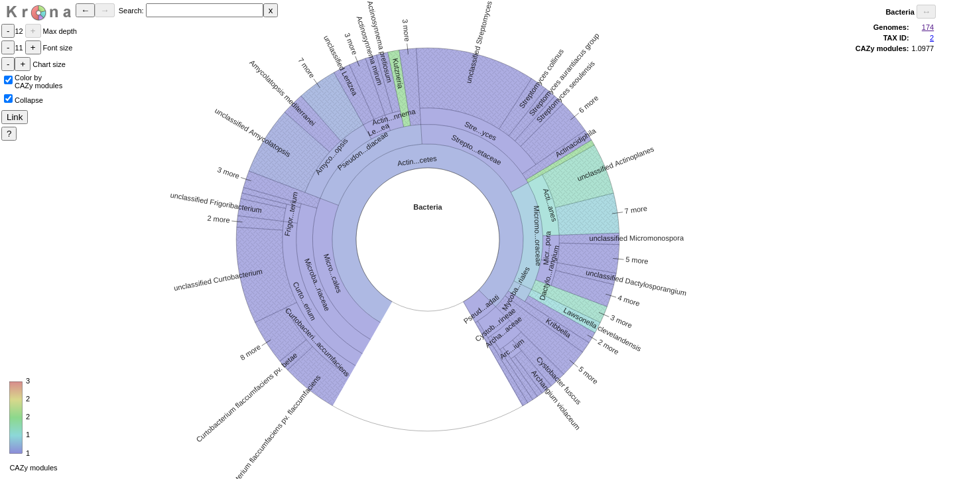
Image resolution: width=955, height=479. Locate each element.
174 (928, 27)
